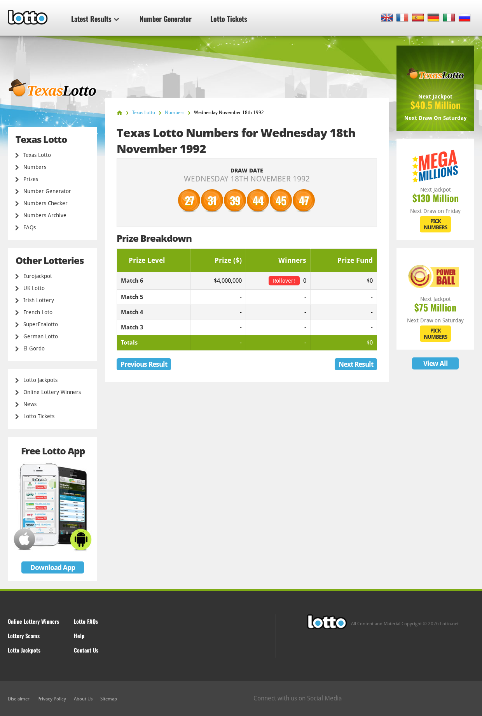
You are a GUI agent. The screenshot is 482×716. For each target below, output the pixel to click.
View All (435, 363)
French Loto (37, 312)
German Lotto (40, 336)
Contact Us (86, 650)
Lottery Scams (24, 636)
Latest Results (95, 19)
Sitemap (108, 699)
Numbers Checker (45, 203)
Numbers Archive (44, 215)
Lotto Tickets (228, 19)
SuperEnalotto (40, 324)
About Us (83, 699)
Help (79, 636)
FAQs (29, 227)
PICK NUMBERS (435, 224)
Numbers (34, 167)
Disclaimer (19, 699)
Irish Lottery (38, 300)
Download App (52, 567)
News (30, 404)
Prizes (30, 179)
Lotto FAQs (86, 621)
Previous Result (143, 364)
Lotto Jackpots (40, 380)
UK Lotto (34, 288)
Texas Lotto (37, 155)
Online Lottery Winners (52, 392)
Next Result (356, 364)
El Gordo (34, 348)
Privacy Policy (51, 699)
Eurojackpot (37, 276)
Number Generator (166, 19)
